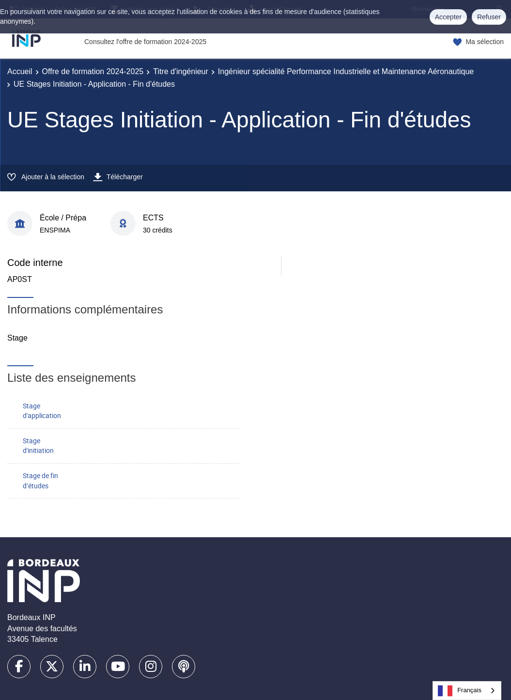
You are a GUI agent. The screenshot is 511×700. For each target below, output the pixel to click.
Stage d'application (42, 410)
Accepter (448, 17)
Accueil (19, 71)
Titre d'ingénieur (180, 71)
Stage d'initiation (38, 445)
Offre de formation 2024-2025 (93, 71)
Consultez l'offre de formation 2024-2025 (145, 42)
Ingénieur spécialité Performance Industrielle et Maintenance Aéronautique (346, 71)
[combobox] (467, 690)
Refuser (489, 17)
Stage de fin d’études (40, 480)
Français (459, 691)
